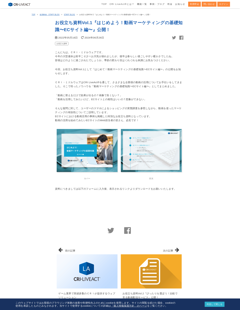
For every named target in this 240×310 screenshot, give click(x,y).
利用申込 (194, 4)
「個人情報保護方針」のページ (129, 305)
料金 (170, 4)
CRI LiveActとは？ (122, 4)
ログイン (223, 4)
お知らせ (180, 4)
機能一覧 (142, 4)
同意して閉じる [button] (214, 304)
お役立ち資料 (61, 43)
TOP (104, 4)
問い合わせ (209, 4)
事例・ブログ (157, 4)
